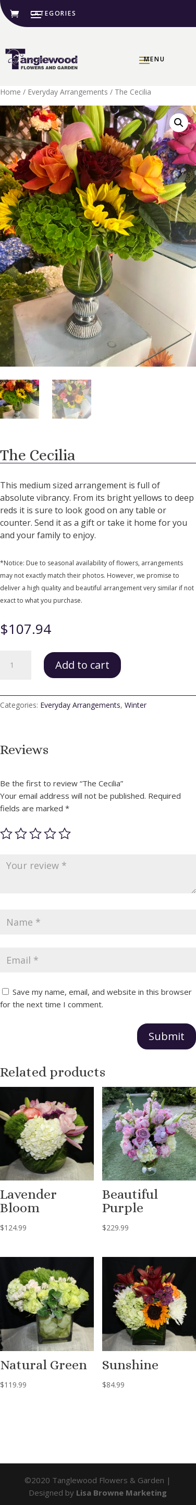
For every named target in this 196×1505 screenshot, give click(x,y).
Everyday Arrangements (68, 92)
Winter (135, 705)
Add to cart (82, 665)
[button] (178, 122)
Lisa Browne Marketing (121, 1492)
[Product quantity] (15, 665)
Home (10, 92)
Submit (167, 1036)
